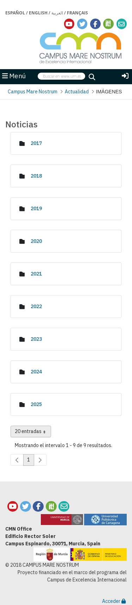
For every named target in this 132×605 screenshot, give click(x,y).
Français (77, 13)
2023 (36, 339)
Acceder (114, 601)
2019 (36, 208)
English (38, 13)
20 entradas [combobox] (33, 432)
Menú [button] (14, 76)
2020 (36, 241)
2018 (36, 176)
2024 (36, 371)
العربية (57, 13)
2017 (36, 143)
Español (15, 13)
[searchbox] (61, 76)
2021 (36, 274)
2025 (36, 404)
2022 (36, 306)
